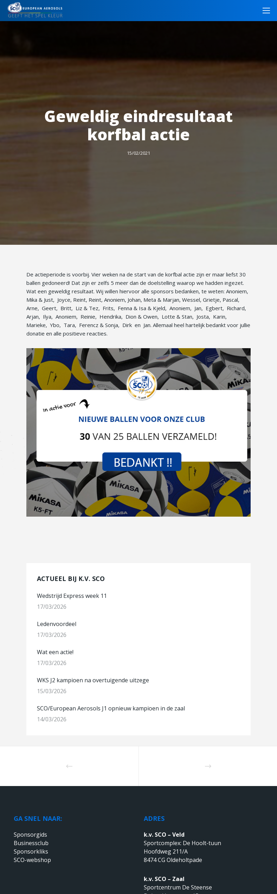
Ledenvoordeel (57, 624)
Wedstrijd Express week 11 (72, 596)
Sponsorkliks (31, 851)
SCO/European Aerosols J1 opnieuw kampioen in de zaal (111, 708)
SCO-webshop (32, 860)
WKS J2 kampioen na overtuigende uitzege (93, 680)
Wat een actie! (55, 652)
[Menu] (264, 10)
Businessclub (31, 843)
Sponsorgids (30, 834)
